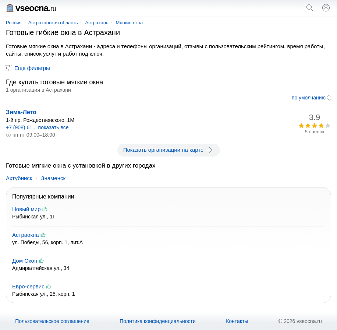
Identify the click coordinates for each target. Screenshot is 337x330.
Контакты (237, 321)
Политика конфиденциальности (158, 321)
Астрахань (96, 22)
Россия (14, 22)
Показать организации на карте (168, 149)
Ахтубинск (19, 178)
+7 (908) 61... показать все (37, 127)
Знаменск (53, 178)
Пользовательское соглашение (52, 321)
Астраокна (25, 235)
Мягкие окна (129, 22)
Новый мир (26, 209)
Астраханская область (53, 22)
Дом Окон (24, 260)
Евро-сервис (28, 286)
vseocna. (31, 8)
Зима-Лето (21, 112)
